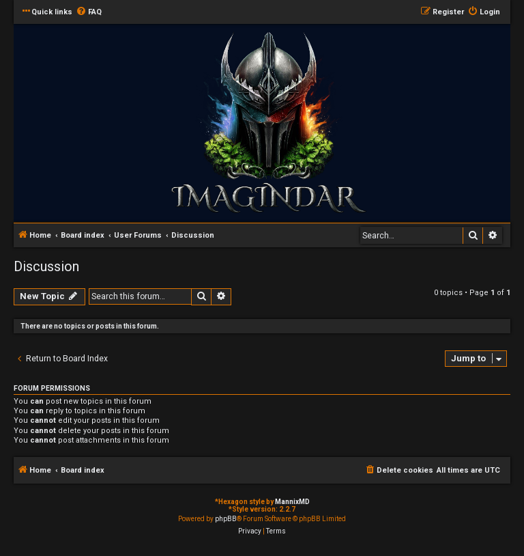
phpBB (226, 519)
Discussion (46, 266)
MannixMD (292, 501)
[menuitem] (89, 12)
